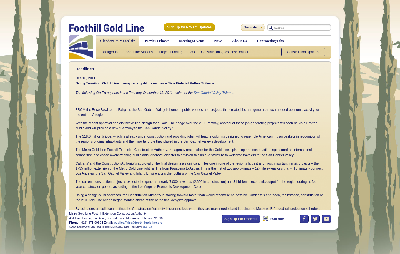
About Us (239, 41)
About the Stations (139, 52)
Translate (250, 27)
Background (110, 52)
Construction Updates (303, 52)
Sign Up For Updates (241, 219)
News (218, 41)
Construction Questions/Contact (224, 52)
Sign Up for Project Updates (189, 27)
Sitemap (147, 226)
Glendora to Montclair (117, 41)
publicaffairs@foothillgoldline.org (138, 222)
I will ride (277, 219)
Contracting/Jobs (270, 41)
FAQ (191, 52)
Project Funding (170, 52)
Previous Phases (157, 41)
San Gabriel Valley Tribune (212, 93)
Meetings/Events (192, 41)
